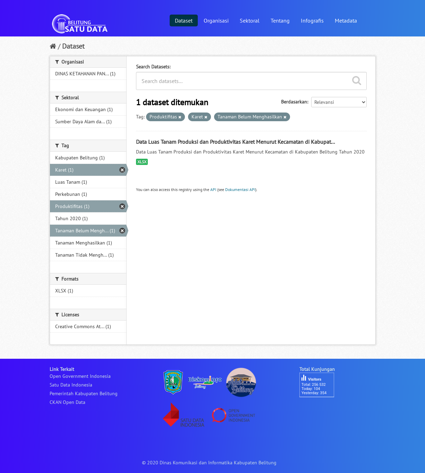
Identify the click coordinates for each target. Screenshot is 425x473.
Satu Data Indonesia (71, 385)
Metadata (346, 20)
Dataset (184, 20)
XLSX (141, 161)
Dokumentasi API (240, 189)
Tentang (280, 20)
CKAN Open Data (67, 402)
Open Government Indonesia (80, 376)
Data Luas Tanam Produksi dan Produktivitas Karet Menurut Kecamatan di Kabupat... (235, 141)
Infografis (312, 20)
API (213, 189)
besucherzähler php (320, 409)
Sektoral (250, 20)
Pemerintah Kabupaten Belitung (84, 393)
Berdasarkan (294, 102)
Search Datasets (152, 67)
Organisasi (216, 20)
